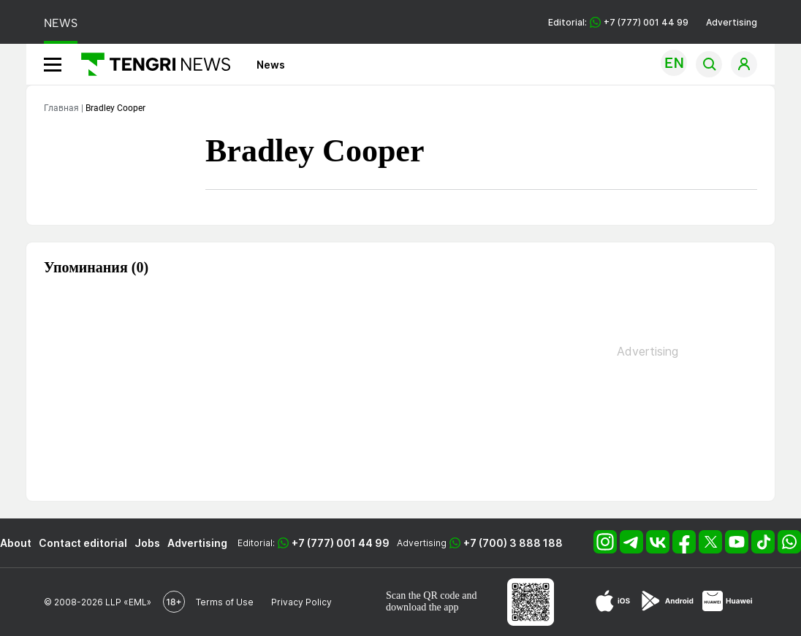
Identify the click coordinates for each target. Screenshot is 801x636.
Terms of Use (225, 602)
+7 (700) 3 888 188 (513, 543)
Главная (61, 108)
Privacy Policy (301, 602)
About (15, 543)
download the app (422, 607)
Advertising (731, 22)
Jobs (147, 543)
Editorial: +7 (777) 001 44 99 (618, 22)
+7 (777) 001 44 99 (341, 543)
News (271, 64)
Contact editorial (83, 543)
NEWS (60, 23)
